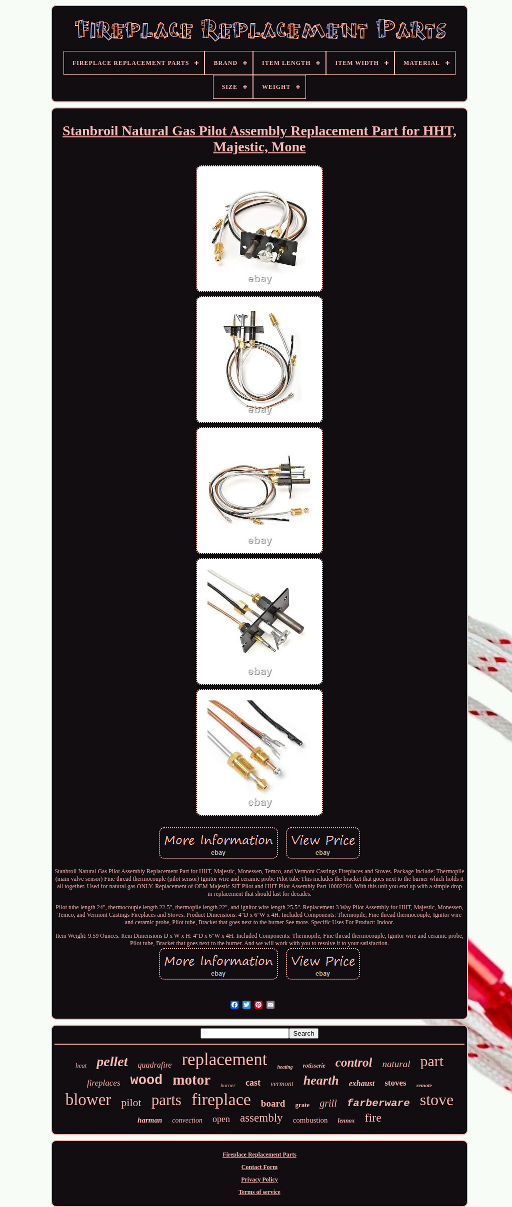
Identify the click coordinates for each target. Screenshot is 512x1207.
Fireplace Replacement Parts (259, 1154)
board (273, 1103)
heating (284, 1067)
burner (228, 1085)
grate (302, 1105)
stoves (395, 1083)
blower (89, 1100)
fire (373, 1117)
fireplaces (103, 1083)
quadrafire (155, 1065)
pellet (112, 1061)
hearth (321, 1080)
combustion (310, 1120)
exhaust (362, 1083)
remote (424, 1085)
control (354, 1062)
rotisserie (314, 1065)
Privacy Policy (259, 1179)
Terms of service (259, 1192)
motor (191, 1080)
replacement (224, 1059)
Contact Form (260, 1167)
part (432, 1061)
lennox (346, 1120)
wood (146, 1080)
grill (328, 1103)
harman (150, 1120)
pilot (131, 1102)
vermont (282, 1084)
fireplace (221, 1099)
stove (437, 1100)
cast (253, 1083)
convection (187, 1120)
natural (396, 1064)
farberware (378, 1103)
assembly (261, 1118)
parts (167, 1100)
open (221, 1119)
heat (81, 1065)
